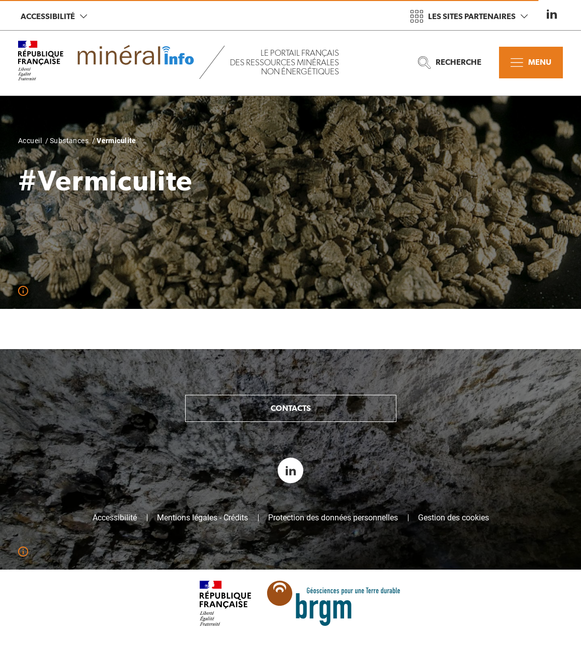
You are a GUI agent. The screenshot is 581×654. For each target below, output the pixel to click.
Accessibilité (54, 16)
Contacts (291, 408)
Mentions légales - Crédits (202, 518)
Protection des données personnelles (333, 518)
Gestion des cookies (453, 518)
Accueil (30, 141)
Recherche (449, 62)
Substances (69, 141)
